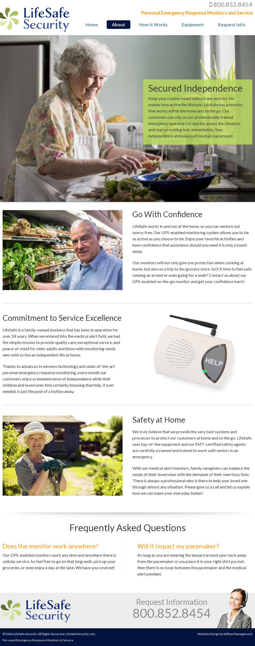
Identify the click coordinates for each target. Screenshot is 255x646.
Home (92, 24)
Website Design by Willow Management (224, 634)
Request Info (231, 24)
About (118, 24)
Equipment (193, 24)
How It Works (153, 24)
